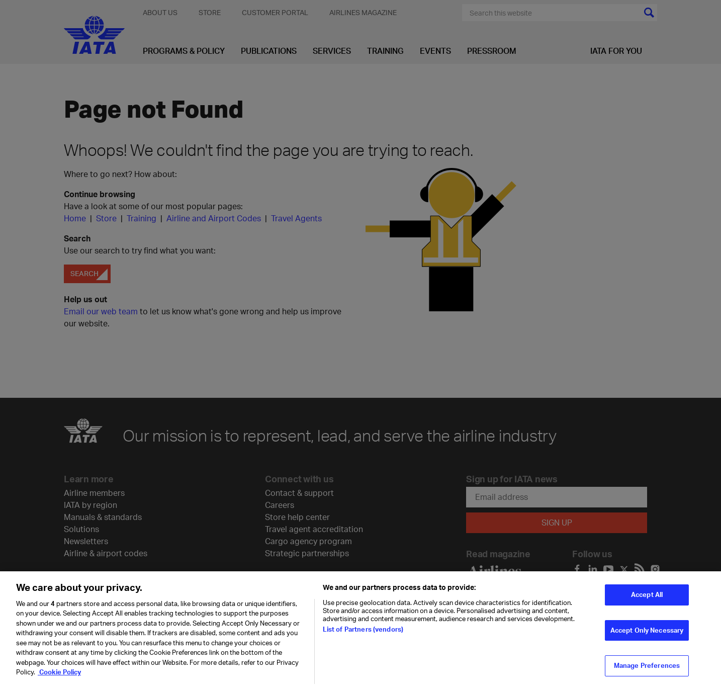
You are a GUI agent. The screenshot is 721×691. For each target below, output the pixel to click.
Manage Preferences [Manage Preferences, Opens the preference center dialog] (647, 675)
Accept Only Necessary (647, 640)
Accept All (647, 604)
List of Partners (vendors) (363, 639)
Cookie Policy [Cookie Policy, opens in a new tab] (59, 682)
